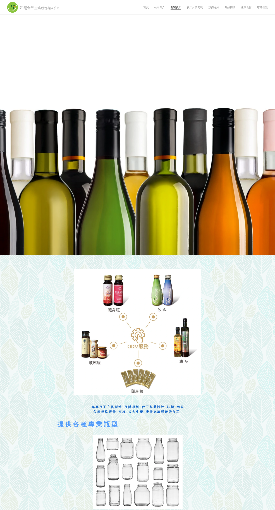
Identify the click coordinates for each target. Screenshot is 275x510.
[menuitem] (145, 7)
